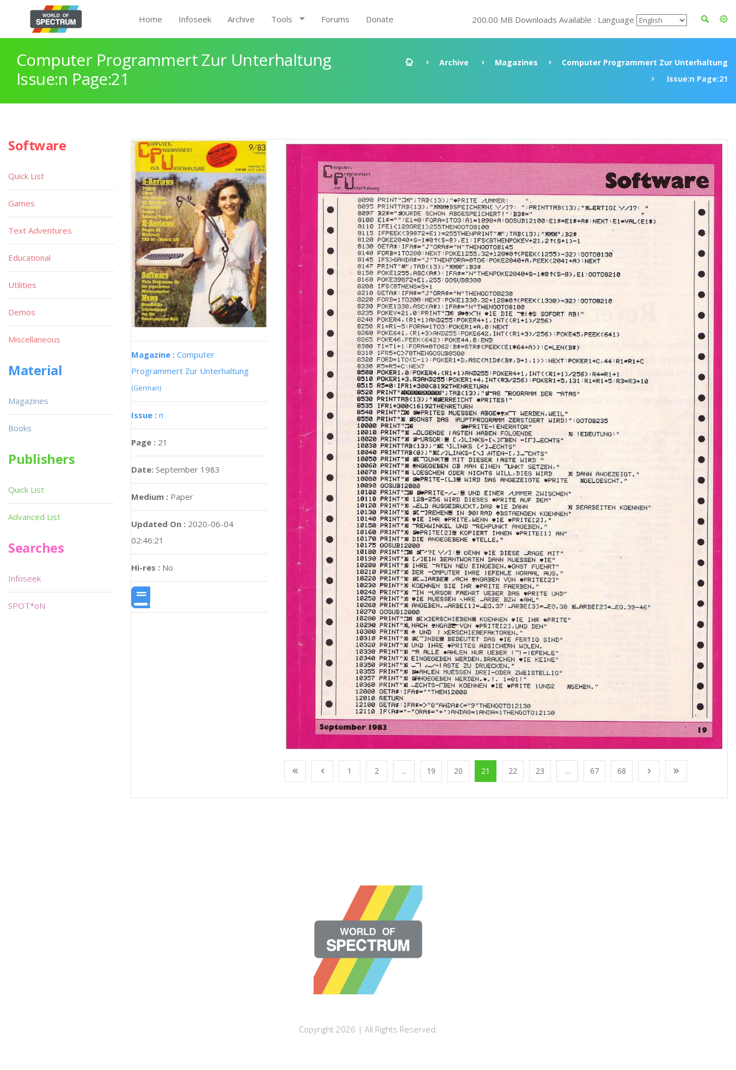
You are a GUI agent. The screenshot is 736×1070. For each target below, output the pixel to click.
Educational (29, 257)
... (404, 771)
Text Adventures (40, 230)
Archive (241, 19)
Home (150, 19)
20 (458, 771)
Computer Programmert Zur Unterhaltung (645, 62)
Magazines (516, 62)
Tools (281, 19)
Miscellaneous (34, 339)
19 (431, 771)
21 (485, 771)
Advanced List (34, 516)
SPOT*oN (26, 605)
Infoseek (195, 19)
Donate (380, 19)
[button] (724, 19)
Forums (335, 19)
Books (20, 428)
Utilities (22, 284)
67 (594, 771)
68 (621, 771)
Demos (21, 312)
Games (21, 203)
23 (540, 771)
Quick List (26, 175)
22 (512, 771)
